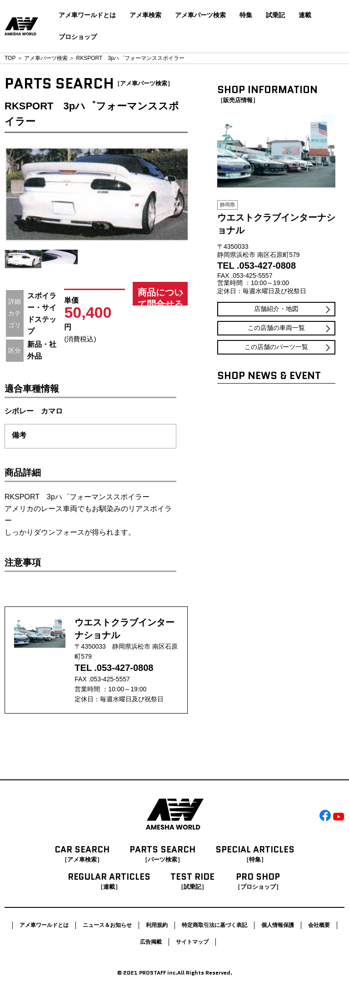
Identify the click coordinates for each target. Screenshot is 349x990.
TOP (10, 58)
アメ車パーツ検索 (200, 15)
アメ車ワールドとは (87, 15)
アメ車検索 (145, 15)
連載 (305, 15)
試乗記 (275, 15)
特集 (245, 15)
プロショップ (78, 36)
